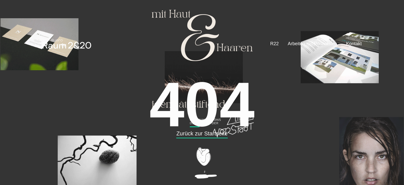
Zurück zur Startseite (202, 133)
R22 (274, 43)
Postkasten (325, 43)
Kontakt (354, 43)
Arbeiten (296, 43)
